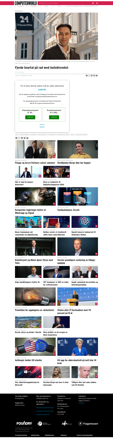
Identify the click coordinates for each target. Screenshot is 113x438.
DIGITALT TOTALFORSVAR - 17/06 (74, 6)
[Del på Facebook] (87, 75)
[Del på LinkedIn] (92, 75)
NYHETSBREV (43, 3)
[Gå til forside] (26, 3)
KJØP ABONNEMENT (53, 3)
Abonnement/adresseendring (45, 407)
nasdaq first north (81, 134)
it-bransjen (51, 134)
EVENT (46, 6)
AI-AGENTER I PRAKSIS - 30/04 (91, 6)
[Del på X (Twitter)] (89, 75)
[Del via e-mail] (94, 75)
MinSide (42, 127)
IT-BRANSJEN (33, 6)
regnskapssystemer (63, 134)
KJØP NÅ (30, 117)
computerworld (24, 134)
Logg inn (42, 89)
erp (17, 134)
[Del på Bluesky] (96, 75)
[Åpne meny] (93, 3)
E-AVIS (59, 6)
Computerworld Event (43, 414)
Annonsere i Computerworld (44, 411)
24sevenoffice (42, 134)
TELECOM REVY (20, 6)
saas (72, 134)
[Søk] (97, 3)
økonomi (33, 134)
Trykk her (81, 403)
